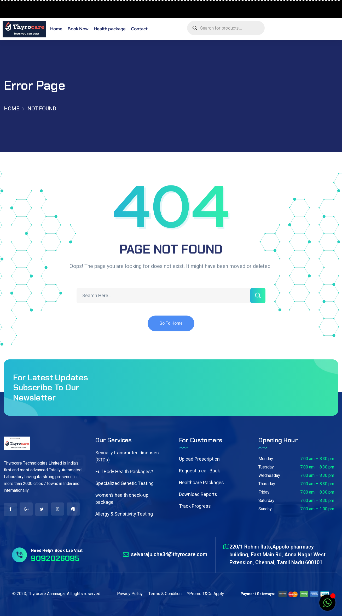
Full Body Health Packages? (124, 471)
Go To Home (171, 329)
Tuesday (266, 467)
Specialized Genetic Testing (124, 483)
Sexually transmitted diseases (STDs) (127, 456)
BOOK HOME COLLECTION (29, 5)
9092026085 (20, 12)
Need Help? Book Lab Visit (57, 550)
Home (11, 108)
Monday (265, 459)
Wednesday (269, 475)
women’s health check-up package (121, 499)
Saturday (266, 501)
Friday (263, 492)
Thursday (266, 484)
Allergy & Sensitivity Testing (124, 514)
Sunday (265, 509)
